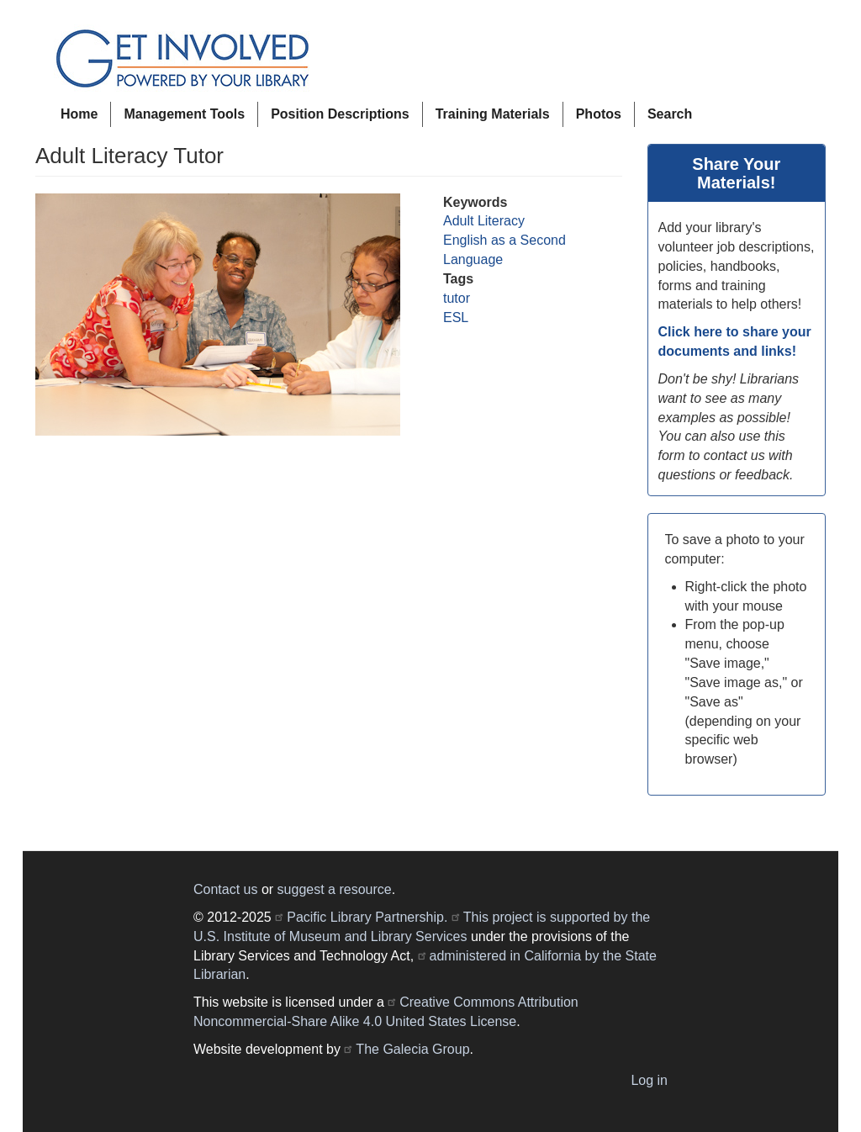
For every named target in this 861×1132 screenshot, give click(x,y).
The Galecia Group (412, 1049)
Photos (598, 114)
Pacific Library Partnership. (367, 917)
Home (79, 114)
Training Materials (493, 114)
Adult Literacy (484, 221)
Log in (649, 1080)
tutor (456, 298)
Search (669, 114)
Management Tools (184, 114)
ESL (455, 317)
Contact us (225, 889)
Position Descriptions (340, 114)
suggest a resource (334, 889)
